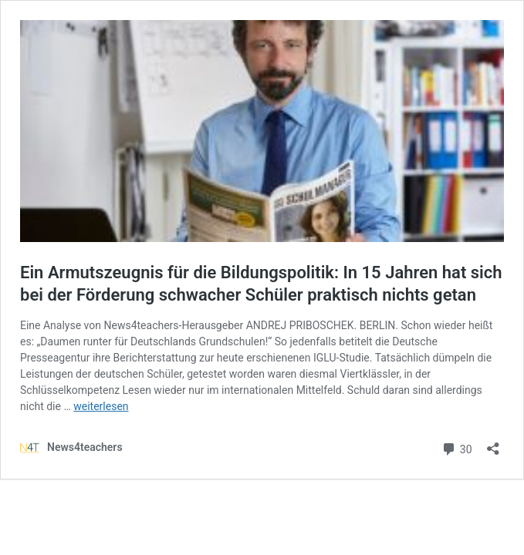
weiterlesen (100, 406)
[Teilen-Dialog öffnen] (493, 444)
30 (456, 447)
